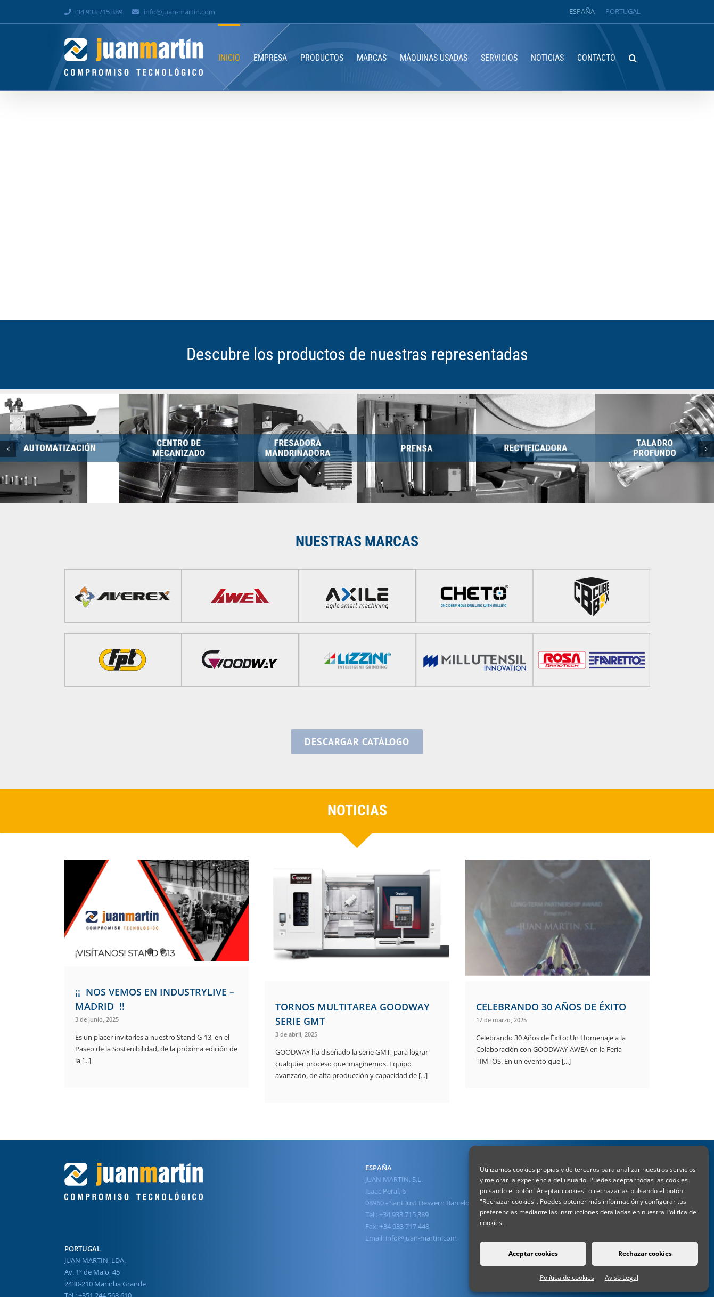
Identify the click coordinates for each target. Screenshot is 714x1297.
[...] (85, 1060)
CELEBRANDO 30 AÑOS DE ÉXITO (551, 1006)
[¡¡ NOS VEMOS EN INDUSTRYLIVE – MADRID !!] (156, 910)
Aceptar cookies (533, 1253)
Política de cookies (567, 1277)
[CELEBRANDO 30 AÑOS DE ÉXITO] (557, 918)
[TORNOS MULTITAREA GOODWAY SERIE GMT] (357, 918)
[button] (633, 57)
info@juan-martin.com (179, 12)
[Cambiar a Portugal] (623, 11)
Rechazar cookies (645, 1253)
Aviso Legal (621, 1277)
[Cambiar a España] (582, 11)
